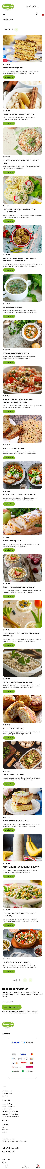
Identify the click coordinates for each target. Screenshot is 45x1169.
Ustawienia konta (7, 1093)
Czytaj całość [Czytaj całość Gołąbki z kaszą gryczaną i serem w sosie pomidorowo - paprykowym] (9, 270)
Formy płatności (6, 1109)
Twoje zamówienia (7, 1091)
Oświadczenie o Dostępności (10, 1116)
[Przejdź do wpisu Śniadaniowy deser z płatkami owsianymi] (22, 568)
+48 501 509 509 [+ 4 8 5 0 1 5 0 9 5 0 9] (31, 6)
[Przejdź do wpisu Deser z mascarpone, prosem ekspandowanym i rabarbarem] (22, 614)
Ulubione (4, 1096)
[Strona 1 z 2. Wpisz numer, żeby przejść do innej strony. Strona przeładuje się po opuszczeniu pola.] (9, 30)
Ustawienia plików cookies (10, 1114)
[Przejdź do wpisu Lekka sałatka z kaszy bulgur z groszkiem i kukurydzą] (22, 894)
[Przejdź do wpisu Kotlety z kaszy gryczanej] (22, 709)
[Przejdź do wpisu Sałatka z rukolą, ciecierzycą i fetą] (22, 943)
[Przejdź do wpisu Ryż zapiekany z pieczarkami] (22, 755)
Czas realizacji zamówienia (10, 1111)
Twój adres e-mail (7, 1002)
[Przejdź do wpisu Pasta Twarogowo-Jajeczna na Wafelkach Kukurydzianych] (22, 190)
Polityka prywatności (8, 1106)
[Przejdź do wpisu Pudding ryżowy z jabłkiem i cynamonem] (22, 95)
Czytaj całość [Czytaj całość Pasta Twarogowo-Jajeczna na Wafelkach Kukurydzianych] (9, 221)
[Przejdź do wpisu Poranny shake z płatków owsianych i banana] (22, 847)
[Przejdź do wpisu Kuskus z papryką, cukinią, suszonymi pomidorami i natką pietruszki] (22, 380)
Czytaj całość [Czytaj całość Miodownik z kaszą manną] (9, 77)
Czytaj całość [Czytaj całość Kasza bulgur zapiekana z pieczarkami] (9, 691)
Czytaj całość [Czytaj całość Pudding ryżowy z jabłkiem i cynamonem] (9, 123)
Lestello (8, 19)
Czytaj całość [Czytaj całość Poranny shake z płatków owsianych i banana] (9, 876)
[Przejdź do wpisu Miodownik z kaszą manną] (22, 48)
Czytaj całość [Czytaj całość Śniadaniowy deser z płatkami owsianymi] (9, 596)
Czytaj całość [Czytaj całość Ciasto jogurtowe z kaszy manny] (9, 830)
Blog (3, 1127)
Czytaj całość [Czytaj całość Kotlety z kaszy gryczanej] (9, 737)
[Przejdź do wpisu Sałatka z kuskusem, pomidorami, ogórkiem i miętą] (22, 141)
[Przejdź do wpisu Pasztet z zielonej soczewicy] (22, 429)
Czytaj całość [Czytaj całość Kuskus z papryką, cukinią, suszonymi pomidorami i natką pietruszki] (9, 411)
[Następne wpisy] (25, 980)
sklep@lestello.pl (8, 1152)
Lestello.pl (5, 1130)
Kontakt (4, 1132)
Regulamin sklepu (7, 1104)
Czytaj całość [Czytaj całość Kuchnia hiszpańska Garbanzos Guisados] (9, 504)
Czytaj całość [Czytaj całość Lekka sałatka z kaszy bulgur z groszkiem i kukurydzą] (9, 925)
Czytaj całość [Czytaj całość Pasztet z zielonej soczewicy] (9, 458)
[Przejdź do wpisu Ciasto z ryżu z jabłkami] (22, 521)
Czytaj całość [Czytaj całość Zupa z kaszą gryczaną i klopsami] (9, 362)
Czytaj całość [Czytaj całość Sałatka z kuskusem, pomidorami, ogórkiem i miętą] (9, 172)
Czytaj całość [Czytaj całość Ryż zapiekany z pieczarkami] (9, 784)
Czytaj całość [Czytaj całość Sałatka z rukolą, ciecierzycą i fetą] (9, 971)
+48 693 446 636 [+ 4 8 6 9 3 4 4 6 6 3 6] (10, 1148)
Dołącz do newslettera (11, 1007)
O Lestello (5, 1125)
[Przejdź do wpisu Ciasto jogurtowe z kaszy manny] (22, 801)
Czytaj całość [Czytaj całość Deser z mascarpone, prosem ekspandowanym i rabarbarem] (9, 645)
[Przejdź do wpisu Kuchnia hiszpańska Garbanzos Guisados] (22, 475)
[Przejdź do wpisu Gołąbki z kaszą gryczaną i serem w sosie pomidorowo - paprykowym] (22, 239)
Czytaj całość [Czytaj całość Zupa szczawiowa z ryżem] (9, 316)
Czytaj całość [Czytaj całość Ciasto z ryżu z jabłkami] (9, 550)
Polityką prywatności (30, 1013)
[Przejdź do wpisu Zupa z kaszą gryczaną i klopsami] (22, 334)
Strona (5, 29)
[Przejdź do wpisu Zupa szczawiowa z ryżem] (22, 288)
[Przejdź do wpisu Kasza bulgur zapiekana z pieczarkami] (22, 663)
